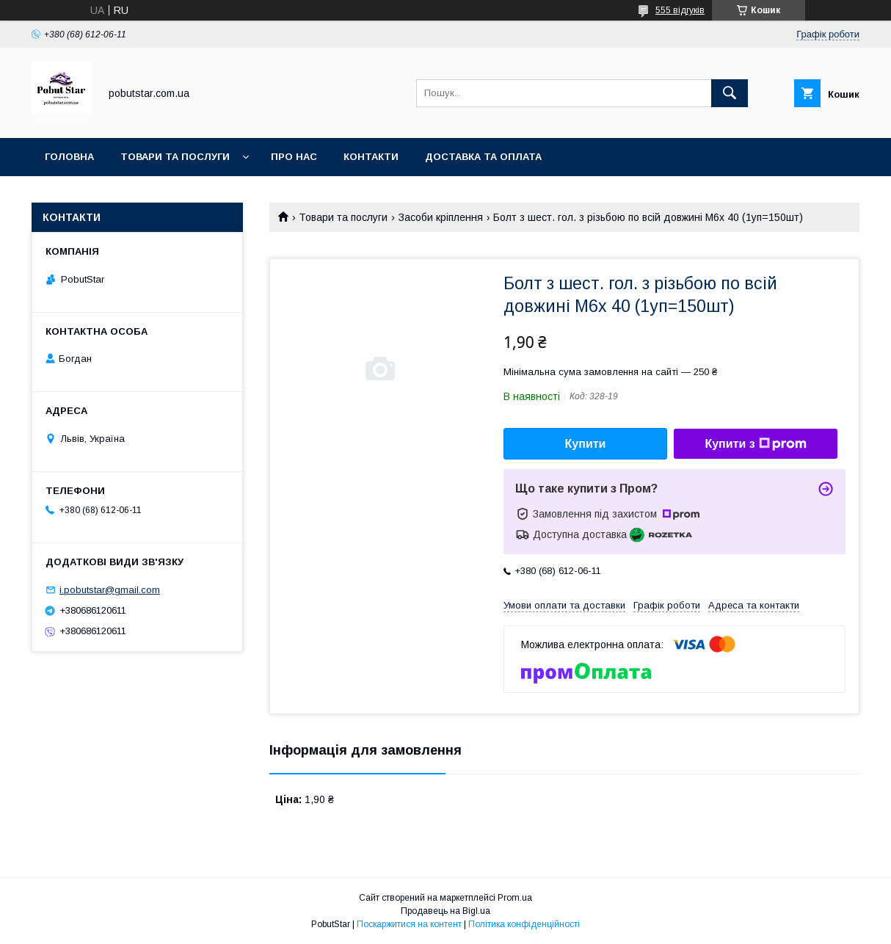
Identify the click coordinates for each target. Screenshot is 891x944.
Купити (585, 443)
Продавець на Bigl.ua (445, 911)
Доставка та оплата (483, 156)
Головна (69, 156)
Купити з (755, 444)
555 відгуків (680, 10)
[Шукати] (729, 93)
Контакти (371, 156)
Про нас (294, 156)
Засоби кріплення (441, 217)
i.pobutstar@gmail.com (109, 589)
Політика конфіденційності (524, 924)
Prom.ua (515, 898)
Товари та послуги (175, 156)
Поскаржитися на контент (409, 924)
